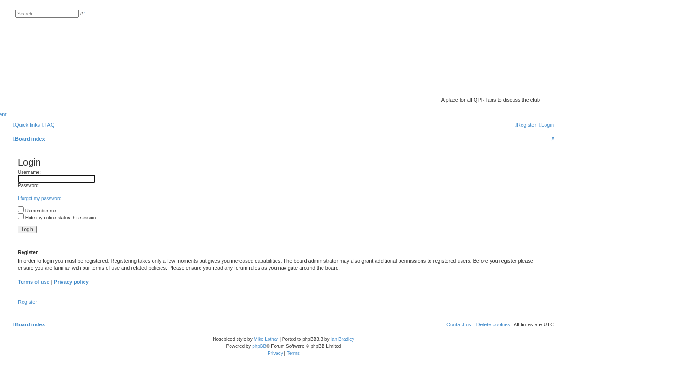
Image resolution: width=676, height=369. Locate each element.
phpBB (259, 346)
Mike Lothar (266, 339)
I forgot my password (39, 198)
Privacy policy (71, 282)
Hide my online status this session (57, 217)
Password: (29, 185)
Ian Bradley (342, 339)
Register (27, 302)
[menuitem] (48, 124)
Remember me (37, 210)
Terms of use (34, 282)
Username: (29, 172)
